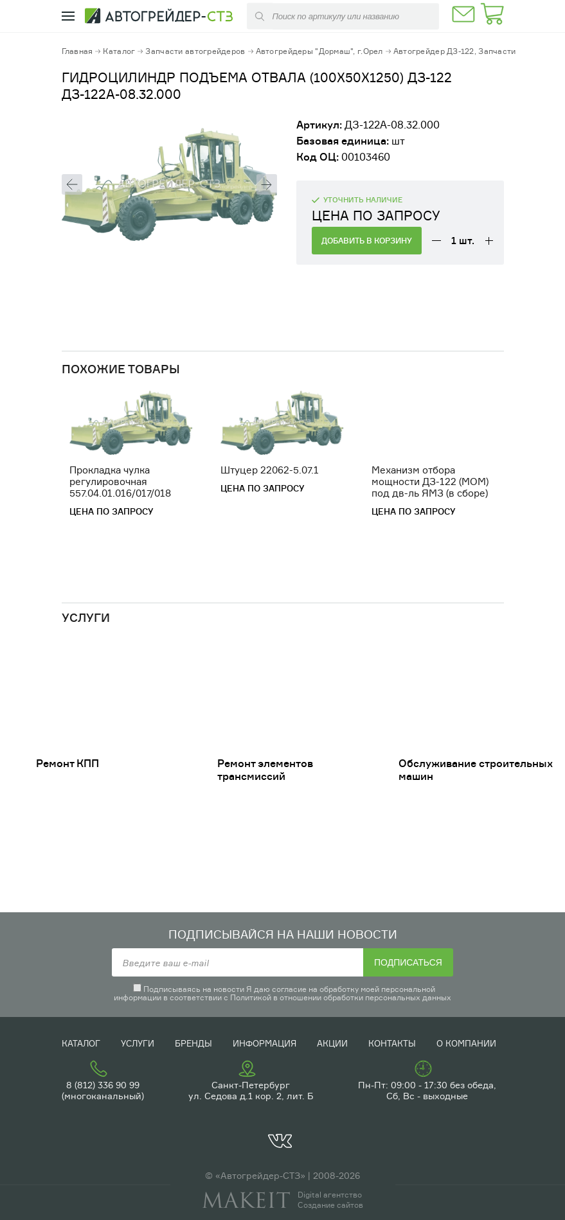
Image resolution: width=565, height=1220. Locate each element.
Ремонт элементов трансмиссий (265, 769)
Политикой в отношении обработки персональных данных (340, 997)
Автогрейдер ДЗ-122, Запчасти (454, 51)
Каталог (119, 51)
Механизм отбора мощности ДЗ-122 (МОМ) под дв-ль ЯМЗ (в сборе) (430, 481)
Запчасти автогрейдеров (195, 51)
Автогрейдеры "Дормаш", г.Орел (319, 51)
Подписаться (408, 962)
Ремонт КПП (67, 763)
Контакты (392, 1043)
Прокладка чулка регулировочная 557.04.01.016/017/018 (120, 481)
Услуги (137, 1043)
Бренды (193, 1043)
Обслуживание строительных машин (476, 769)
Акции (332, 1043)
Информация (264, 1043)
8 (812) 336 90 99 (102, 1084)
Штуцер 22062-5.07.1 (269, 470)
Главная (77, 51)
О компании (466, 1043)
